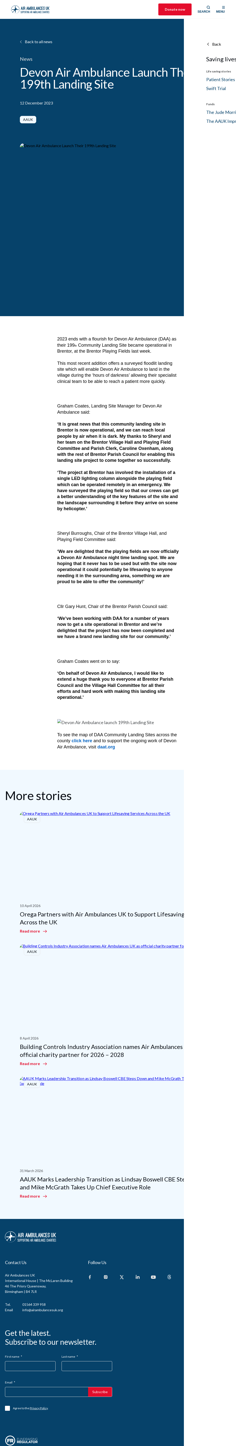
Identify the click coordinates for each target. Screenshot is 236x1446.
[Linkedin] (137, 1237)
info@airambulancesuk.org (42, 1270)
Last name (70, 1316)
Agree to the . (30, 1368)
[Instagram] (106, 1237)
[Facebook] (90, 1237)
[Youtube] (153, 1237)
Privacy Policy (39, 1368)
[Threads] (169, 1237)
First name (13, 1316)
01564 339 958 (34, 1264)
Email (10, 1342)
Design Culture (221, 1417)
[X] (122, 1237)
